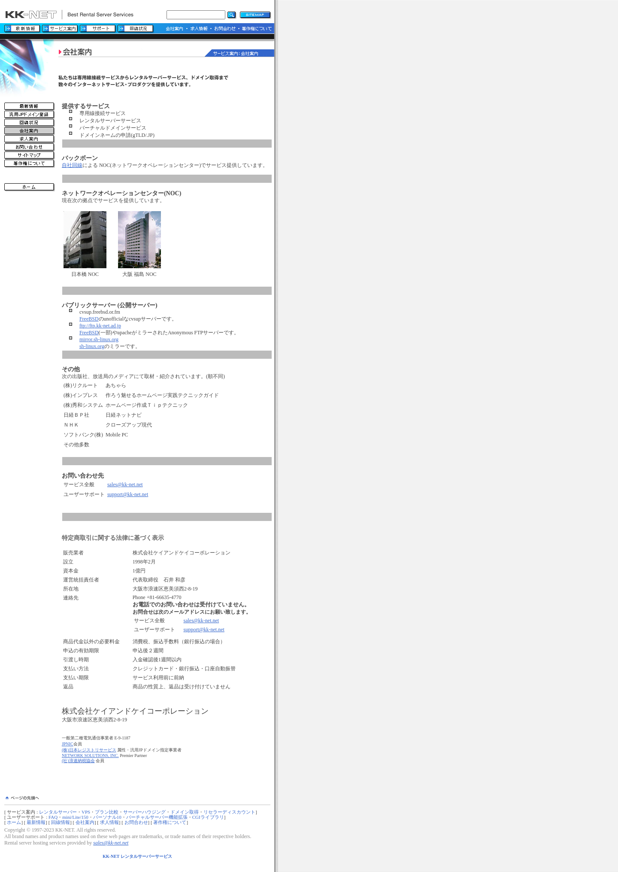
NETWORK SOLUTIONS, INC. (90, 755)
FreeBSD (89, 319)
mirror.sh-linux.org (98, 339)
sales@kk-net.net (125, 484)
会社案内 (85, 822)
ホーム (14, 822)
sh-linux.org (91, 346)
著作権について (169, 822)
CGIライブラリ (208, 817)
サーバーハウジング (144, 811)
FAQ (53, 817)
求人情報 (109, 822)
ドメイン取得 (184, 811)
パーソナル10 (107, 817)
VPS (86, 811)
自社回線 (72, 165)
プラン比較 (106, 811)
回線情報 (60, 822)
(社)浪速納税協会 (78, 760)
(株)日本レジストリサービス (89, 750)
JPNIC (67, 744)
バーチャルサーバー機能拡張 (157, 817)
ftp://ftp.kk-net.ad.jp (100, 326)
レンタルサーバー (58, 811)
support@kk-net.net (127, 494)
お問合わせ (136, 822)
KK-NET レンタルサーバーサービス (137, 856)
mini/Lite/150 (75, 817)
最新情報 (36, 822)
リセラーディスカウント (229, 811)
